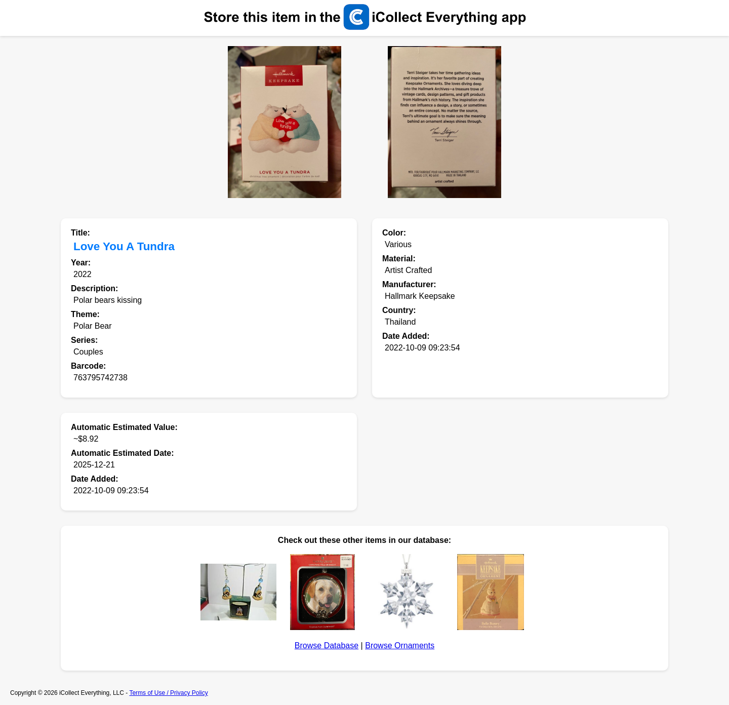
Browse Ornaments (399, 645)
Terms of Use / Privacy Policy (168, 692)
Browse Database (326, 645)
